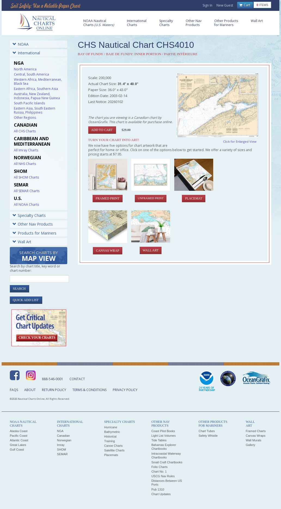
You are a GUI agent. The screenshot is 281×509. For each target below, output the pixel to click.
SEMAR (62, 454)
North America (25, 69)
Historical (110, 436)
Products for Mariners (34, 233)
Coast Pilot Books (163, 431)
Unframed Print (150, 198)
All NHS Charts (25, 163)
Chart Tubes (206, 431)
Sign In (207, 5)
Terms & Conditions (89, 390)
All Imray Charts (26, 150)
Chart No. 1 (159, 471)
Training (109, 441)
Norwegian (64, 440)
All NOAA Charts (26, 204)
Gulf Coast (17, 449)
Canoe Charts (113, 445)
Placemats (111, 455)
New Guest (224, 5)
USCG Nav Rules (163, 476)
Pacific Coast (18, 435)
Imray (61, 444)
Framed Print (108, 198)
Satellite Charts (114, 450)
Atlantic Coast (19, 440)
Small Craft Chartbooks (166, 462)
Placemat (193, 198)
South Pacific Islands (29, 103)
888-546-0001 (52, 379)
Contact (77, 379)
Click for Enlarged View (239, 141)
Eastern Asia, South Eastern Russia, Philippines (34, 110)
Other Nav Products (33, 224)
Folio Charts (159, 467)
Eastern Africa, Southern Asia (36, 88)
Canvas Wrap (107, 250)
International (26, 52)
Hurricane (110, 427)
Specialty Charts (29, 215)
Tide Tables (159, 440)
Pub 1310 (157, 489)
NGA (60, 431)
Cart (244, 5)
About (30, 390)
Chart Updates (161, 494)
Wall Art (22, 241)
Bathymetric (112, 431)
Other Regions (25, 117)
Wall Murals (253, 440)
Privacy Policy (125, 390)
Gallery (250, 444)
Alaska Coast (19, 431)
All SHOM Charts (26, 177)
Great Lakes (18, 444)
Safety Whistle (208, 435)
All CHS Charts (25, 131)
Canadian (63, 435)
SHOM (61, 449)
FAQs (14, 390)
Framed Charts (255, 431)
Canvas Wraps (255, 435)
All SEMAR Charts (26, 191)
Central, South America (31, 74)
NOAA (21, 44)
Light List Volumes (163, 435)
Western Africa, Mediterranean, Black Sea (38, 81)
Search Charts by (38, 256)
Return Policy (54, 390)
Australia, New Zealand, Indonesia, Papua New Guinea (37, 96)
